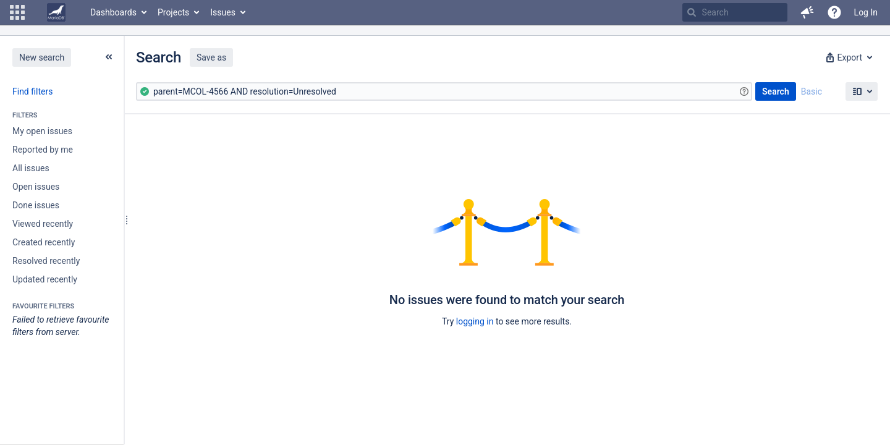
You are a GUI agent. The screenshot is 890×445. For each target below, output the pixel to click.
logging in (475, 321)
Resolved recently (46, 261)
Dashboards (113, 12)
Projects (173, 12)
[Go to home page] (56, 12)
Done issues (35, 205)
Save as (211, 57)
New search (41, 57)
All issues (30, 168)
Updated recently (44, 279)
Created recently (43, 242)
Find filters (32, 91)
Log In (866, 12)
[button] (17, 12)
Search (775, 91)
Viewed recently (42, 224)
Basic (811, 91)
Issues (222, 12)
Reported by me (42, 150)
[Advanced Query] (444, 91)
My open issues (42, 131)
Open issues (35, 187)
